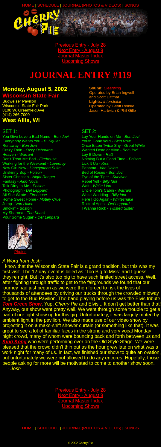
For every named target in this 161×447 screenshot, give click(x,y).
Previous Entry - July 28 (80, 45)
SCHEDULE (48, 5)
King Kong (14, 341)
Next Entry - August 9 (80, 50)
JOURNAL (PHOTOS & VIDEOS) (91, 5)
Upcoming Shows (80, 61)
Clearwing (112, 88)
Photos (20, 250)
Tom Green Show (22, 303)
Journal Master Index (80, 55)
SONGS (131, 5)
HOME (28, 5)
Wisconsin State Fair (30, 95)
